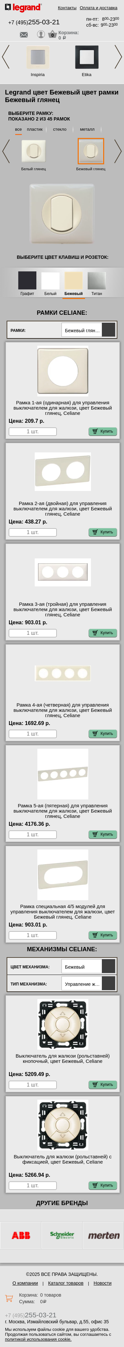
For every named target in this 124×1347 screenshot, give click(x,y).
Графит (27, 294)
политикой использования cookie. (38, 1339)
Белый (50, 294)
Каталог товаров (66, 1283)
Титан (96, 294)
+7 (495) (34, 22)
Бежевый (73, 294)
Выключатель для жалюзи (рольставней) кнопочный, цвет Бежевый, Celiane (62, 1058)
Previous (6, 57)
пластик (34, 129)
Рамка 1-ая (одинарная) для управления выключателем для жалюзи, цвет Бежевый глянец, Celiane (63, 408)
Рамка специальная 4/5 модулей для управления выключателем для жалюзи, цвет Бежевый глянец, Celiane (63, 912)
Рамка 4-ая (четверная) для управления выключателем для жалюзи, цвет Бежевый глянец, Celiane (63, 710)
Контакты (67, 7)
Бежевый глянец (90, 169)
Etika (87, 74)
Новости (102, 1283)
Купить (103, 431)
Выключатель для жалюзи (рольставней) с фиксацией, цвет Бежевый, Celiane (63, 1159)
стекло (59, 129)
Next (118, 57)
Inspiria (38, 74)
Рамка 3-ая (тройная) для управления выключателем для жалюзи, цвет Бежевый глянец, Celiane (63, 609)
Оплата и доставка (98, 7)
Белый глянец (33, 169)
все (18, 129)
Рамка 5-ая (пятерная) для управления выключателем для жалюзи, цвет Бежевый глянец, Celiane (63, 811)
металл (87, 129)
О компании (25, 1283)
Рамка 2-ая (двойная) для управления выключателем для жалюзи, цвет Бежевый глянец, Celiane (63, 509)
